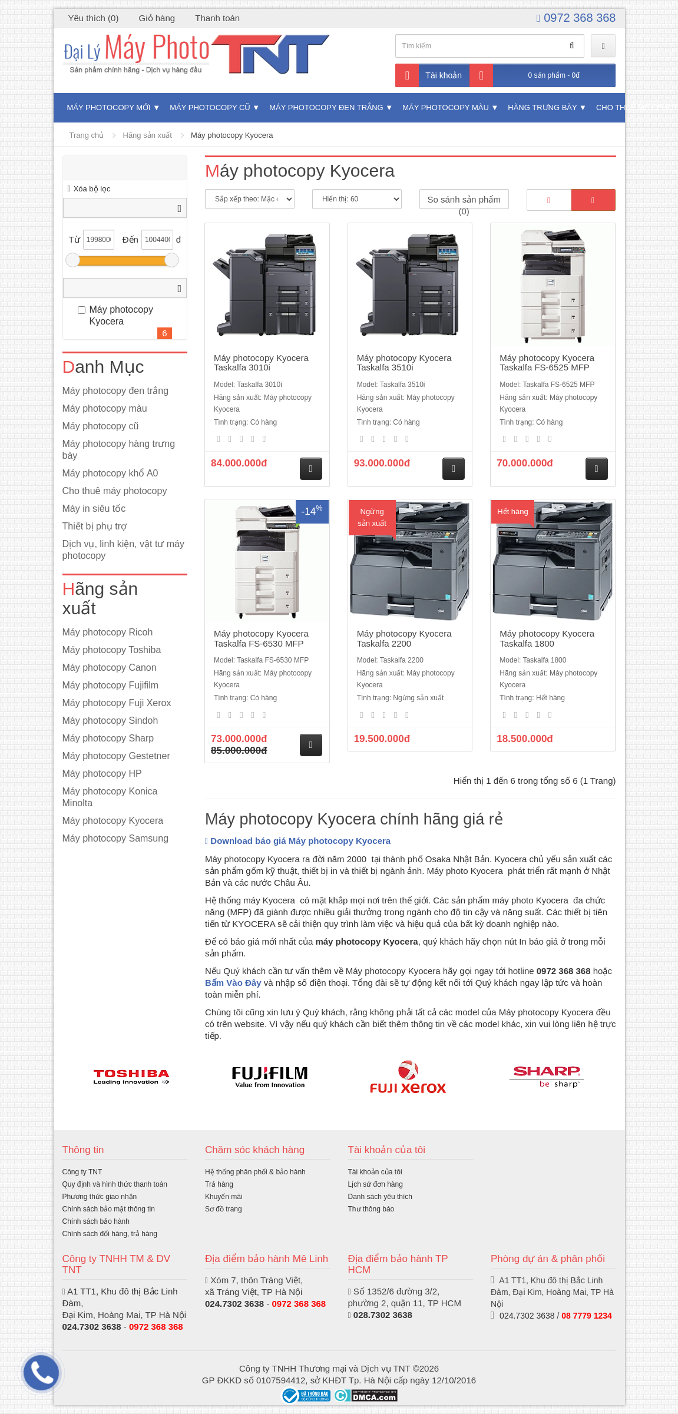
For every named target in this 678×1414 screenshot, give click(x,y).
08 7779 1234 (586, 1315)
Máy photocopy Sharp (108, 738)
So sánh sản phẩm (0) (463, 201)
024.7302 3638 (91, 1327)
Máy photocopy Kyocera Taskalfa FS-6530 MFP (261, 638)
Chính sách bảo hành (96, 1221)
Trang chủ (87, 135)
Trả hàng (219, 1184)
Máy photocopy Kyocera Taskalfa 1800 (547, 638)
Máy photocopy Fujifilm (110, 685)
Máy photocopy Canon (109, 668)
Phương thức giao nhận (99, 1197)
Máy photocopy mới (109, 107)
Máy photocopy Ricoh (107, 632)
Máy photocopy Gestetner (116, 756)
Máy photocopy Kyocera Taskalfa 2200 (404, 638)
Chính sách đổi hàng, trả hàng (109, 1234)
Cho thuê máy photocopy (114, 491)
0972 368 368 (576, 17)
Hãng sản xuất (147, 135)
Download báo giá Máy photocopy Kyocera (298, 841)
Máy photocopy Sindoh (110, 721)
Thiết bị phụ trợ (94, 526)
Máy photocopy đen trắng (326, 107)
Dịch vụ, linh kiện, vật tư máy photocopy (123, 550)
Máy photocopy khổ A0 (110, 473)
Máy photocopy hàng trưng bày (119, 450)
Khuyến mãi (224, 1197)
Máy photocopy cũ (210, 107)
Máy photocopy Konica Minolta (110, 797)
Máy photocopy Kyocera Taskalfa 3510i (404, 363)
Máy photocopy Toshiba (111, 650)
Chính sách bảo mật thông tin (108, 1209)
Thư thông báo (371, 1209)
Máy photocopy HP (102, 774)
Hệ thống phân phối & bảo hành (255, 1172)
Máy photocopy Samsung (115, 838)
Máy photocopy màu (445, 107)
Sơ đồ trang (223, 1209)
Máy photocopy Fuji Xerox (116, 703)
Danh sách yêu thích (380, 1197)
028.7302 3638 (382, 1315)
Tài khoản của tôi (375, 1172)
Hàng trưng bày (542, 107)
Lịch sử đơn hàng (375, 1184)
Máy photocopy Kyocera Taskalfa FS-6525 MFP (547, 363)
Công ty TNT (82, 1172)
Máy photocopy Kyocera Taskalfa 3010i (261, 363)
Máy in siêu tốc (94, 509)
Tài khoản (428, 75)
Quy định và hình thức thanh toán (114, 1184)
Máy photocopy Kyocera (232, 135)
